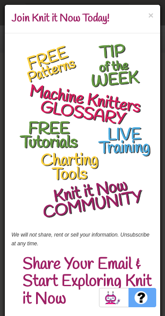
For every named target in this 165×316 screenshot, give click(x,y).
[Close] (151, 15)
